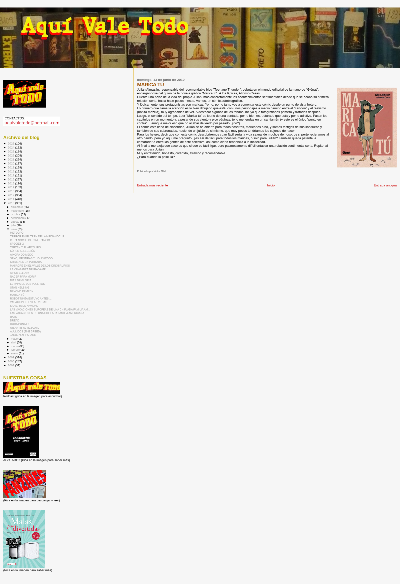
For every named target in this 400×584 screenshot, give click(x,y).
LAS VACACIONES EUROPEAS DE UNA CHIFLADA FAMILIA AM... (50, 309)
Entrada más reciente (152, 185)
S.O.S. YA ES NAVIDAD (24, 305)
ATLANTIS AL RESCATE (24, 327)
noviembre (18, 210)
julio (14, 225)
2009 (11, 357)
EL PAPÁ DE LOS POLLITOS (27, 283)
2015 (11, 183)
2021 (11, 159)
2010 (11, 203)
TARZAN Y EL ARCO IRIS (25, 247)
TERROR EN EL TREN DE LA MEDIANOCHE (37, 236)
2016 (11, 179)
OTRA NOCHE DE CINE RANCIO (30, 240)
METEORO (16, 232)
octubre (16, 214)
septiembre (18, 217)
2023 (11, 151)
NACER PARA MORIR (23, 276)
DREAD (14, 320)
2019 (11, 167)
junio (14, 229)
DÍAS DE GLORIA (20, 280)
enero (15, 353)
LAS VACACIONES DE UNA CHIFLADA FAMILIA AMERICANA (47, 312)
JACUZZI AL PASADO (23, 334)
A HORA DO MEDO (21, 254)
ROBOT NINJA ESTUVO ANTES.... (31, 298)
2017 (11, 175)
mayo (14, 338)
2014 (11, 187)
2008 (11, 361)
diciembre (17, 206)
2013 (11, 191)
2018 (11, 171)
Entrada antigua (385, 185)
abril (14, 342)
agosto (15, 221)
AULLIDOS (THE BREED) (25, 331)
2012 (11, 195)
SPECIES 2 (17, 243)
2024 (11, 147)
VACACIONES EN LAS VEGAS (28, 301)
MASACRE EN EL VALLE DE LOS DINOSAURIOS (40, 265)
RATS (13, 316)
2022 (11, 155)
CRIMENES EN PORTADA (26, 261)
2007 (11, 365)
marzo (15, 346)
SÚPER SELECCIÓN (22, 250)
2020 (11, 163)
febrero (15, 349)
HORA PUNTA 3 (19, 323)
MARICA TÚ (17, 294)
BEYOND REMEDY (21, 291)
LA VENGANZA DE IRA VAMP (28, 269)
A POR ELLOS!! (19, 272)
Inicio (270, 185)
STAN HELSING (19, 287)
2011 (11, 199)
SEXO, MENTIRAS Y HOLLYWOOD (31, 258)
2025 (11, 143)
